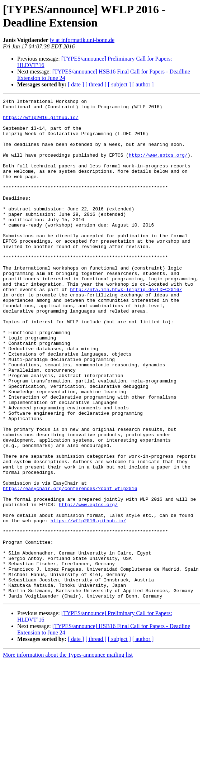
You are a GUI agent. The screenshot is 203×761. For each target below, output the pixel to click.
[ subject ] (119, 84)
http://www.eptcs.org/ (158, 166)
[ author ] (143, 84)
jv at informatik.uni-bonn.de (82, 40)
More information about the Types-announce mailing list (68, 755)
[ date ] (76, 84)
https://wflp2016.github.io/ (41, 121)
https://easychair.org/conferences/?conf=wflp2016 (70, 566)
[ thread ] (96, 84)
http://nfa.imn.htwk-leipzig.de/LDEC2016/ (126, 328)
